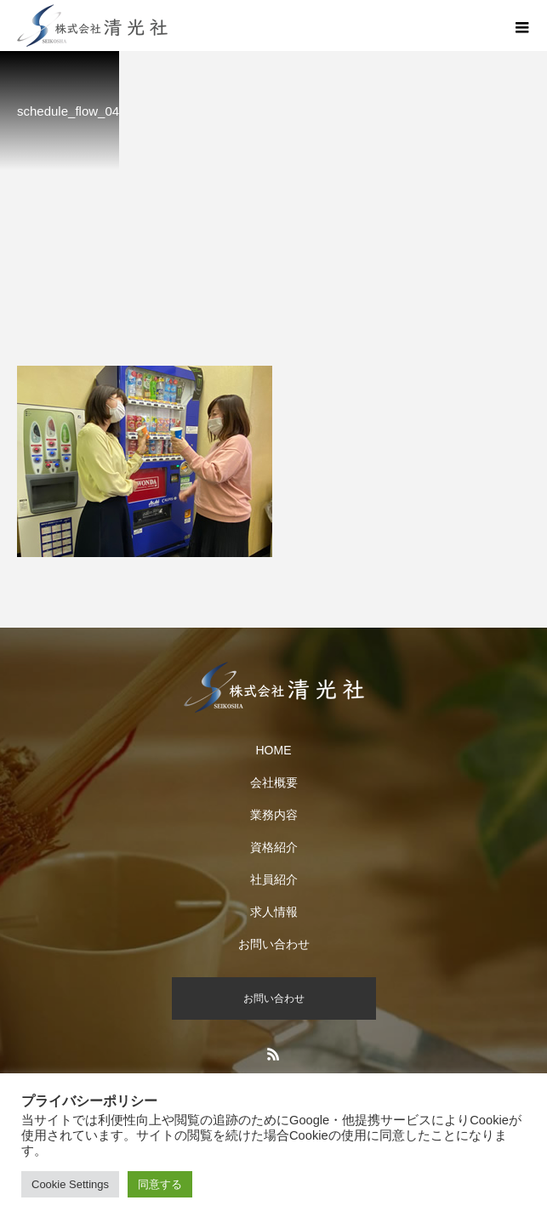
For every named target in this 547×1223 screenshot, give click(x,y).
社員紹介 (274, 879)
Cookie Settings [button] (70, 1184)
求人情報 (274, 912)
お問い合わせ (274, 944)
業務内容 (274, 815)
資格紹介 (274, 847)
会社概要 (274, 782)
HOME (274, 750)
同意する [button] (160, 1184)
